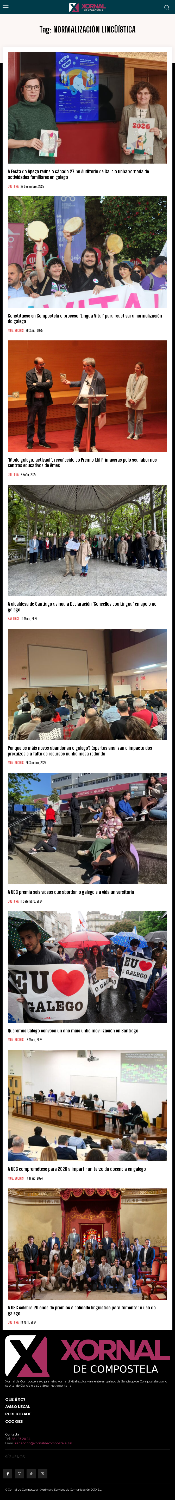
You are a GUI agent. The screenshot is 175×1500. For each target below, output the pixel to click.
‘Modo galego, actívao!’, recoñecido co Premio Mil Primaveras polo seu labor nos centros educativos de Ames (82, 462)
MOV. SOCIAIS (16, 331)
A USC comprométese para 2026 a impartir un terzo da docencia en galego (77, 1169)
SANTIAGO (14, 619)
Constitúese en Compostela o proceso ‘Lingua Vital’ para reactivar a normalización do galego (85, 318)
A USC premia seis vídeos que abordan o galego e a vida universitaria (71, 892)
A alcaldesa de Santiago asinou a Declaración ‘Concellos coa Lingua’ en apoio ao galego (82, 606)
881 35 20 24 (20, 1438)
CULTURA (13, 187)
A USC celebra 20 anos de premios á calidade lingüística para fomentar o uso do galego (82, 1310)
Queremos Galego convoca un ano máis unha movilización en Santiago (73, 1030)
